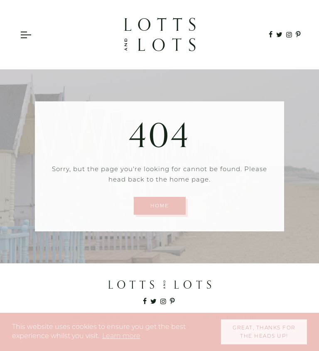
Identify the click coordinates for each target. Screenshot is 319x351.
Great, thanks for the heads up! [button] (264, 331)
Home (159, 206)
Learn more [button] (121, 336)
